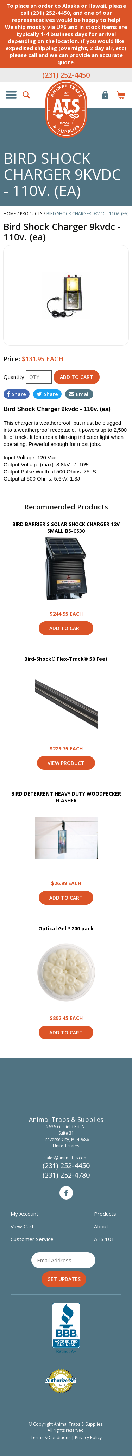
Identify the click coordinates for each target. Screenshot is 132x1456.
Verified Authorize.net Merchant (60, 1381)
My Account (24, 1213)
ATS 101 (104, 1239)
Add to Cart (66, 628)
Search (26, 95)
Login (105, 95)
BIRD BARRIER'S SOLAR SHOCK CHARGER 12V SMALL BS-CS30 (66, 527)
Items (120, 95)
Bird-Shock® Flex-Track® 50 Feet (66, 658)
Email (79, 394)
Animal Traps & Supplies (66, 109)
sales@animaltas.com (66, 1158)
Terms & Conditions (50, 1437)
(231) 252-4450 (66, 75)
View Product (66, 568)
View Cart (22, 1226)
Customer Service (32, 1239)
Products (105, 1213)
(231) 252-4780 (66, 1175)
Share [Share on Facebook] (16, 394)
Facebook (66, 1193)
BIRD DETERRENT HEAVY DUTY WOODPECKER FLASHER (66, 797)
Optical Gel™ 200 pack (66, 928)
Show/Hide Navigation (11, 95)
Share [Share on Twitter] (47, 394)
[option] (66, 295)
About (101, 1226)
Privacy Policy (88, 1437)
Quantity (15, 376)
